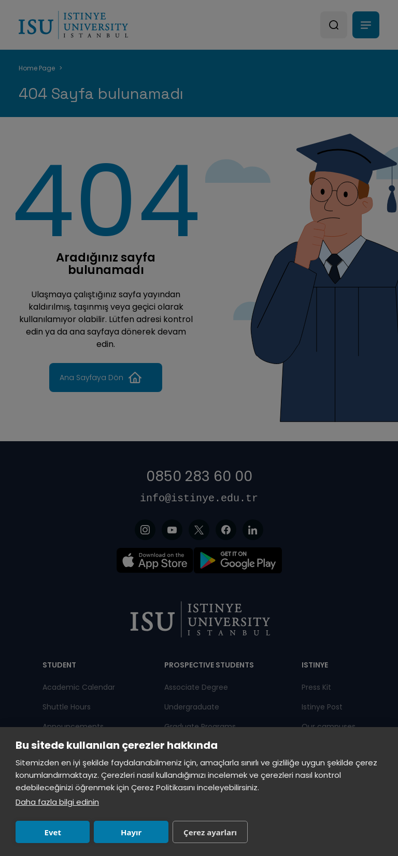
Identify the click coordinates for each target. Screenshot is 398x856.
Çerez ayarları (210, 832)
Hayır (131, 832)
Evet (53, 832)
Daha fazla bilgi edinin (57, 801)
